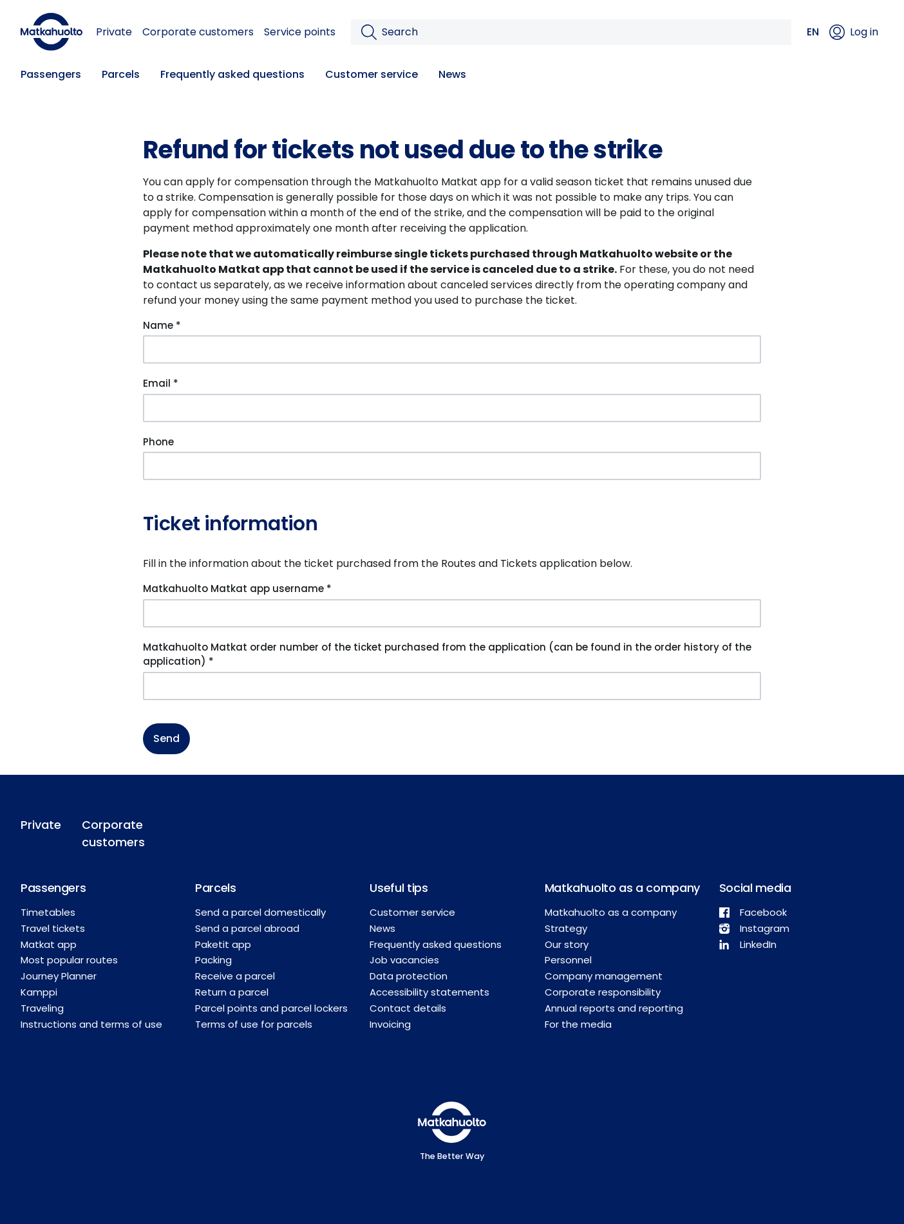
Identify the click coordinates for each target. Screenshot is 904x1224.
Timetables (48, 912)
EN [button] (813, 31)
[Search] (581, 32)
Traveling (42, 1008)
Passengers (51, 74)
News (452, 74)
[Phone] (452, 466)
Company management (604, 976)
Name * (162, 325)
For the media (578, 1024)
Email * (160, 383)
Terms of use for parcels (253, 1024)
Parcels (121, 74)
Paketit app (223, 944)
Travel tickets (53, 928)
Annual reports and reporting (614, 1008)
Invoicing (390, 1024)
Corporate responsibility (603, 992)
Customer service (371, 74)
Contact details (408, 1008)
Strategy (566, 928)
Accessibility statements (429, 992)
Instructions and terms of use (91, 1024)
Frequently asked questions (232, 74)
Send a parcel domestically (260, 912)
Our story (567, 944)
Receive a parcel (235, 976)
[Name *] (452, 349)
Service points (299, 31)
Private (114, 31)
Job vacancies (404, 960)
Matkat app (49, 944)
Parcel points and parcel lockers (271, 1008)
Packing (213, 960)
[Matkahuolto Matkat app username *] (452, 613)
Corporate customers (198, 31)
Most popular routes (69, 960)
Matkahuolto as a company (611, 912)
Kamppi (39, 992)
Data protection (408, 976)
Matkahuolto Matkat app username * (237, 588)
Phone (158, 442)
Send (166, 738)
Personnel (568, 960)
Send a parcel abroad (247, 928)
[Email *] (452, 408)
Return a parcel (231, 992)
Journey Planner (59, 976)
